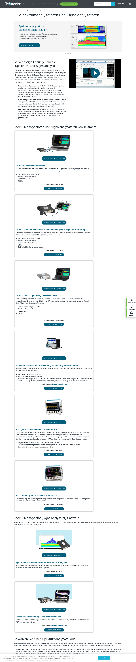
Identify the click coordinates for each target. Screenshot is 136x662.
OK (104, 657)
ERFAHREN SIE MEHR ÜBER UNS (31, 609)
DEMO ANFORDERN (21, 471)
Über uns (56, 592)
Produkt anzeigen (32, 203)
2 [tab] (67, 53)
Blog (69, 606)
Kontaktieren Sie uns (37, 289)
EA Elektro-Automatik (56, 601)
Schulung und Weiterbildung (73, 601)
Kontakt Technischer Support (75, 597)
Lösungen (35, 4)
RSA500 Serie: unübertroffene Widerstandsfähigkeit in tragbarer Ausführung (67, 168)
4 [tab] (70, 53)
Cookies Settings (118, 621)
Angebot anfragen (69, 4)
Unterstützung (53, 4)
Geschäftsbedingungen (67, 621)
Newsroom (56, 596)
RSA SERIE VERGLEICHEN (28, 45)
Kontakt (70, 594)
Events (55, 599)
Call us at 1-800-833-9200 (94, 621)
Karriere (55, 594)
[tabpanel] (63, 36)
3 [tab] (68, 53)
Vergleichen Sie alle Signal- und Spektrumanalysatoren (32, 464)
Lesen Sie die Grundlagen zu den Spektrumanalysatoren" (33, 467)
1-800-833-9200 (73, 592)
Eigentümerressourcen (76, 604)
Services (43, 4)
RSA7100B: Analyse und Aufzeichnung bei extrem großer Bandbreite (30, 247)
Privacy (38, 621)
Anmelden (121, 4)
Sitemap (30, 621)
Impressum (79, 621)
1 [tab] (65, 53)
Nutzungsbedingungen (50, 621)
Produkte (26, 4)
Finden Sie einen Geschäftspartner (93, 593)
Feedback (108, 621)
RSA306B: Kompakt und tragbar (30, 166)
